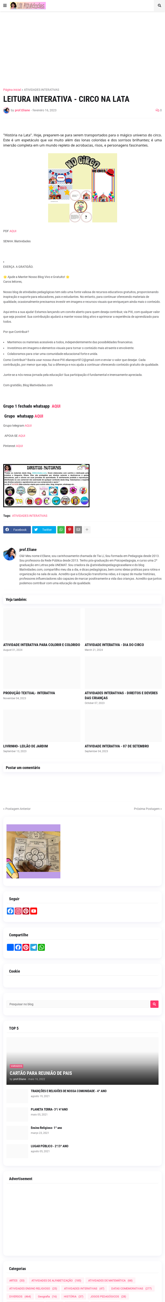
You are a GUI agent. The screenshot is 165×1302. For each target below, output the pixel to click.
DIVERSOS (20, 1296)
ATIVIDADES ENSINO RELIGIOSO (33, 1288)
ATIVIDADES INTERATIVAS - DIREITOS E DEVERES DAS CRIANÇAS (121, 695)
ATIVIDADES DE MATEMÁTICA (110, 1280)
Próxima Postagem (147, 809)
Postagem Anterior (18, 809)
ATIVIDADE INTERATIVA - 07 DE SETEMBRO (117, 746)
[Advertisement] (84, 47)
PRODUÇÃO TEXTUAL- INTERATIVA (29, 693)
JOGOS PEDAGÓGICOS (108, 1296)
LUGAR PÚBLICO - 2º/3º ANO (49, 1146)
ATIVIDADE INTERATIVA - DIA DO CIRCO (114, 645)
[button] (5, 5)
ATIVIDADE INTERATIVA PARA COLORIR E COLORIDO (41, 645)
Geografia (47, 1296)
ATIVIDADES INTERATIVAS (41, 89)
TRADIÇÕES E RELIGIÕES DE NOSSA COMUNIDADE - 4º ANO (69, 1091)
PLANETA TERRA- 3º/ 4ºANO (49, 1109)
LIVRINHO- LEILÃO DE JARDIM (25, 746)
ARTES (17, 1280)
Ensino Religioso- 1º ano (46, 1128)
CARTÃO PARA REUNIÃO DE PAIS (41, 1073)
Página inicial (12, 89)
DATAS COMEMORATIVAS (131, 1288)
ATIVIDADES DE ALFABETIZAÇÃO (56, 1280)
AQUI (12, 231)
